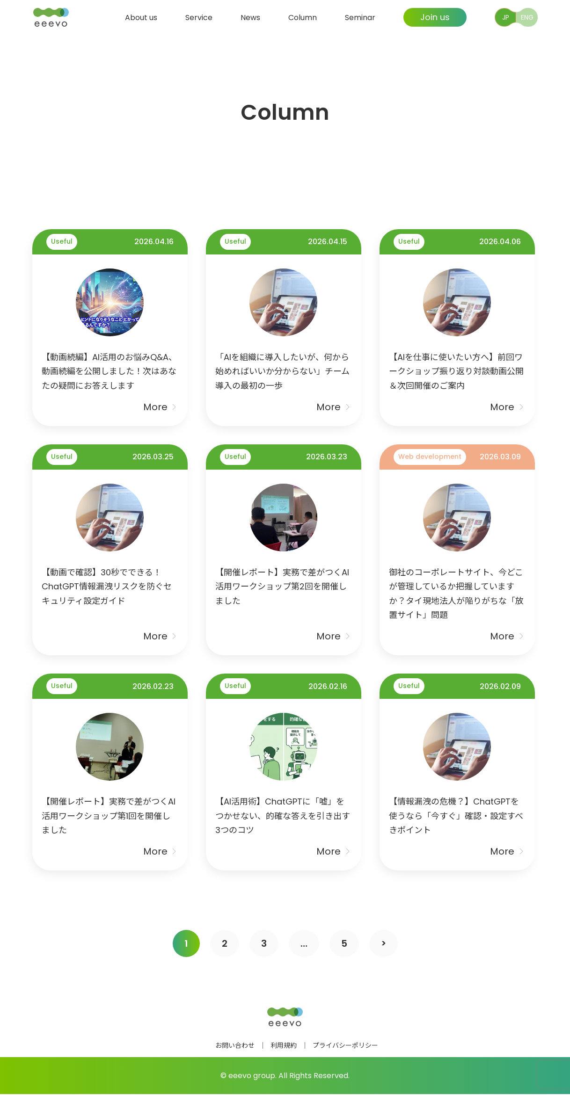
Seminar (360, 17)
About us (141, 17)
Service (198, 17)
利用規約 (283, 1046)
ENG (527, 17)
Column (302, 17)
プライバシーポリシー (345, 1046)
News (250, 17)
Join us (435, 17)
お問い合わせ (235, 1046)
